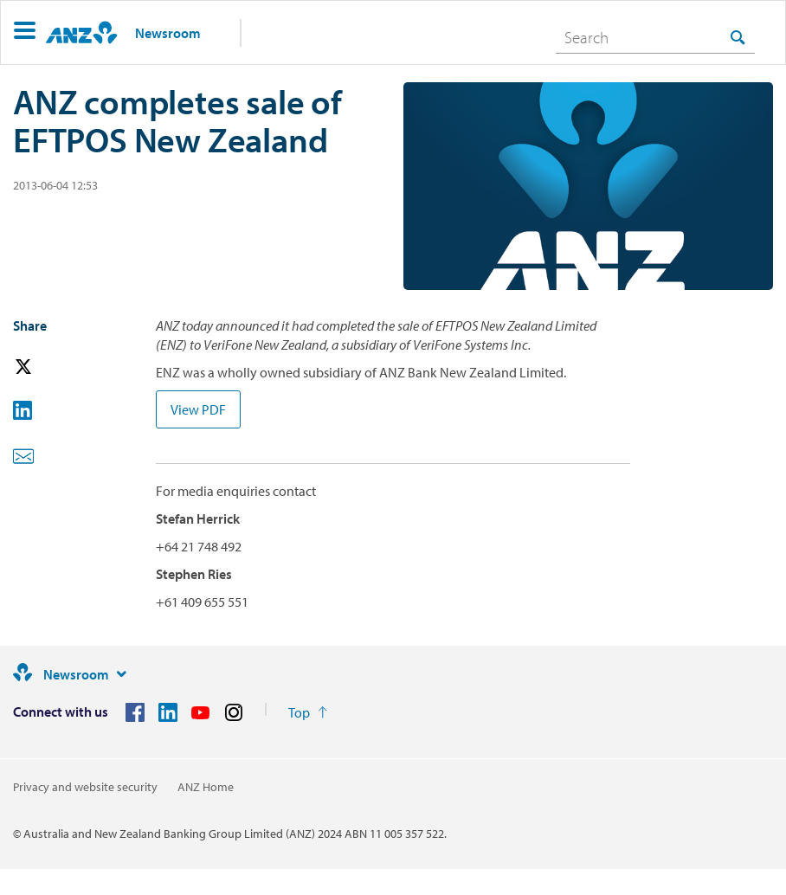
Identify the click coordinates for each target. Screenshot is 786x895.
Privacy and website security (85, 787)
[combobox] (655, 37)
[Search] (655, 37)
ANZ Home (205, 787)
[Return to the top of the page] (307, 712)
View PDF (198, 409)
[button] (24, 32)
